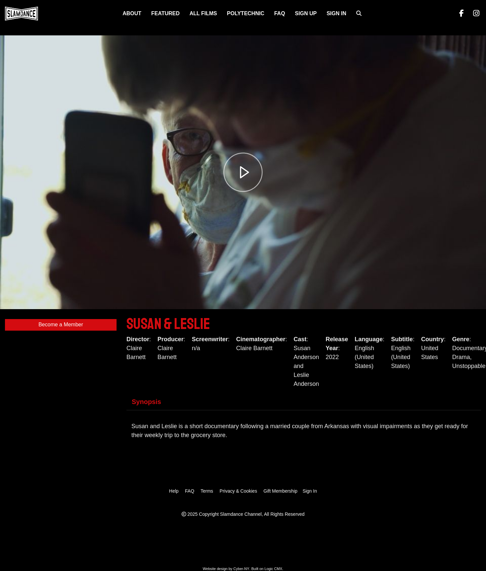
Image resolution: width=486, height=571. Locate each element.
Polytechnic (245, 13)
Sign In (336, 13)
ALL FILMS (203, 13)
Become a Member (60, 324)
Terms (206, 491)
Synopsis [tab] (146, 401)
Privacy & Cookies (238, 491)
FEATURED (165, 13)
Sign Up (306, 13)
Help (174, 491)
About (131, 13)
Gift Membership (280, 491)
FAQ (279, 13)
